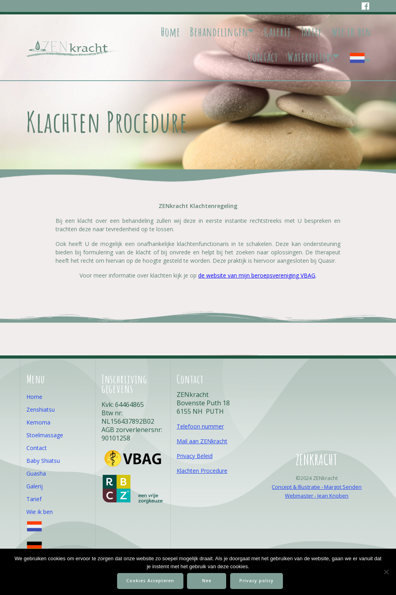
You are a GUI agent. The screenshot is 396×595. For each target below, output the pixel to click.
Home (170, 32)
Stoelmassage (44, 435)
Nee (206, 580)
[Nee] (386, 572)
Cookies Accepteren (150, 580)
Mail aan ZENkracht (202, 441)
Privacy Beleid (195, 456)
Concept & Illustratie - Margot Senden (317, 486)
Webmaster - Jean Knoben (316, 495)
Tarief (311, 32)
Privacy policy (257, 580)
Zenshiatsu (40, 409)
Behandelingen (219, 32)
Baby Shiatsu (43, 460)
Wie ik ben (352, 32)
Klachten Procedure (202, 470)
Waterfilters (310, 57)
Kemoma (38, 422)
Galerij (277, 32)
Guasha (36, 473)
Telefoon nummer (200, 426)
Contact (263, 57)
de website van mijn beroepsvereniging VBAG (256, 275)
